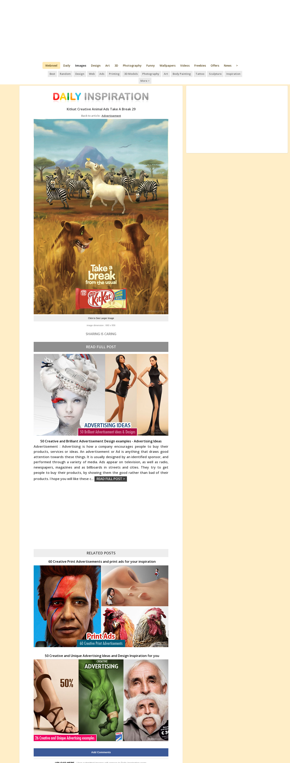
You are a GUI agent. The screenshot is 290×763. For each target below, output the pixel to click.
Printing (107, 73)
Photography (132, 65)
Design (96, 65)
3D (116, 65)
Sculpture (207, 73)
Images (80, 65)
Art (107, 65)
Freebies (200, 65)
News (227, 65)
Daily (66, 65)
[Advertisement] (145, 30)
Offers (215, 65)
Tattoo (192, 73)
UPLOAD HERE (64, 755)
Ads (95, 73)
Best (47, 73)
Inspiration (225, 73)
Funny (150, 65)
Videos (185, 65)
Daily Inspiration (130, 755)
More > (241, 73)
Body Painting (174, 73)
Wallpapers (168, 65)
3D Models (124, 73)
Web (86, 73)
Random (59, 73)
